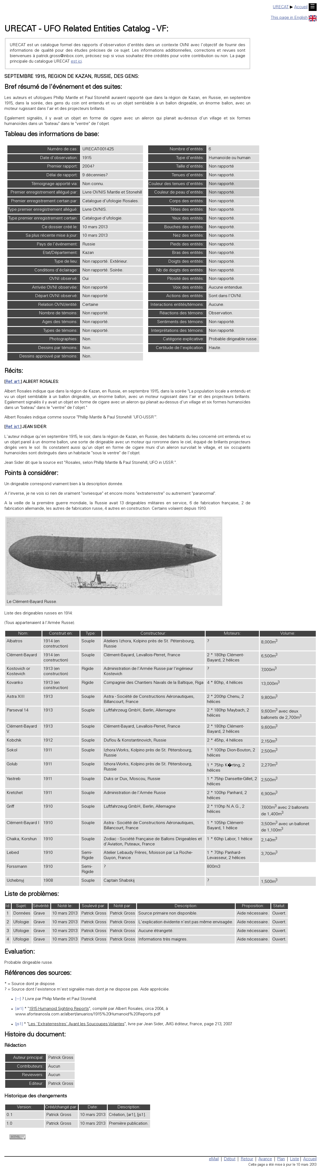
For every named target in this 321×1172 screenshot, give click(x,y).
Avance (265, 1159)
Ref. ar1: (13, 382)
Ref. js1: (12, 427)
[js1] (19, 1024)
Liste (294, 1159)
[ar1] (19, 1009)
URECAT (281, 7)
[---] (18, 999)
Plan (281, 1159)
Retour (247, 1159)
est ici (76, 62)
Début (229, 1159)
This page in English (294, 18)
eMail (214, 1159)
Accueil (301, 7)
